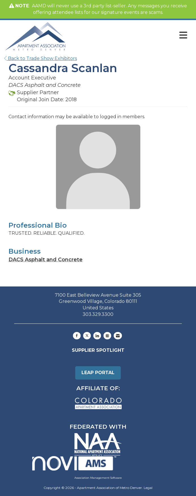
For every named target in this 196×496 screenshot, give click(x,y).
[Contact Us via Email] (118, 335)
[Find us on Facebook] (77, 335)
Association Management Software (77, 467)
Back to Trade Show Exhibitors (40, 58)
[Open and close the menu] (128, 35)
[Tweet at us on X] (87, 335)
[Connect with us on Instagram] (107, 335)
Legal (148, 488)
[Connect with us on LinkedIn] (97, 335)
